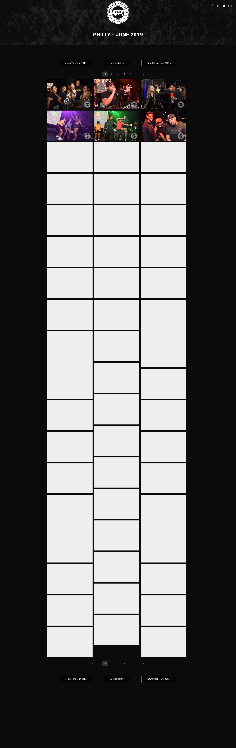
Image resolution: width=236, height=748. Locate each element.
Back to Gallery (117, 63)
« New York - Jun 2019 (75, 63)
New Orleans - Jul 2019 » (159, 63)
